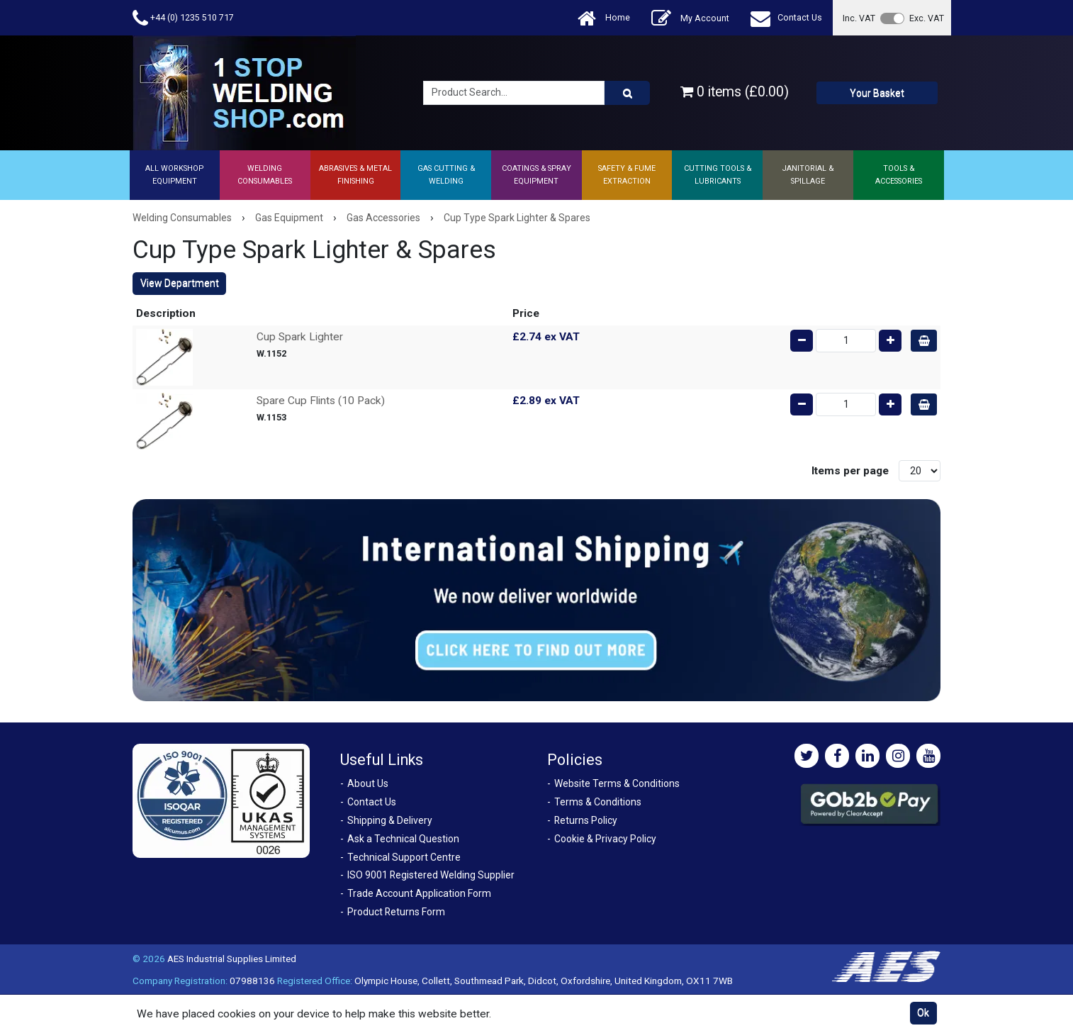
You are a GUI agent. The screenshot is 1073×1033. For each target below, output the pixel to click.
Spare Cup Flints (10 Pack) (321, 400)
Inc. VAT (859, 18)
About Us (367, 783)
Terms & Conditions (597, 802)
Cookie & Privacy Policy (605, 838)
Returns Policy (585, 820)
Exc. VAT (926, 18)
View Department (179, 283)
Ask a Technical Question (403, 838)
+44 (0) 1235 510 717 (183, 18)
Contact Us (786, 18)
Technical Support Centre (404, 857)
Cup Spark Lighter (300, 336)
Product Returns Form (396, 911)
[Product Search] (627, 93)
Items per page (850, 470)
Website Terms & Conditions (617, 783)
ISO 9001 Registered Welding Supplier (431, 875)
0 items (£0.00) (734, 92)
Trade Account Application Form (419, 893)
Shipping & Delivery (389, 820)
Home (604, 18)
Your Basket (877, 93)
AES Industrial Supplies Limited (231, 958)
